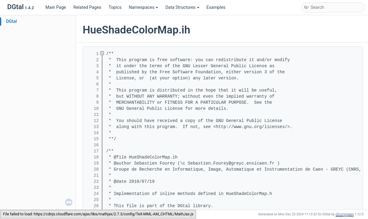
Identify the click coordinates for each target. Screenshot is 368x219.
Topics (115, 7)
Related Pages (87, 7)
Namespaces (143, 7)
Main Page (55, 7)
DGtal (11, 21)
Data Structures (182, 7)
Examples (216, 7)
